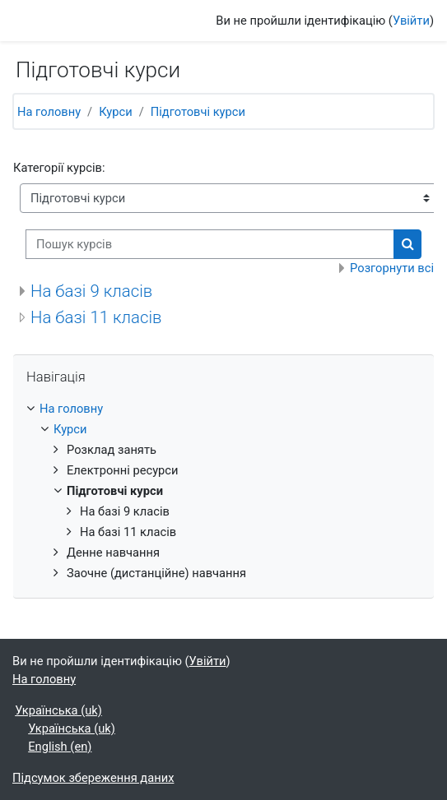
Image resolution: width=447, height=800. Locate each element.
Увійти (411, 20)
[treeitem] (223, 491)
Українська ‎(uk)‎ (58, 710)
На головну (49, 111)
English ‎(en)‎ (59, 746)
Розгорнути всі (392, 268)
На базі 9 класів (91, 291)
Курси (116, 111)
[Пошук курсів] (210, 244)
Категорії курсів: (59, 167)
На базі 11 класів (96, 317)
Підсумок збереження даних (93, 777)
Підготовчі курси (198, 111)
